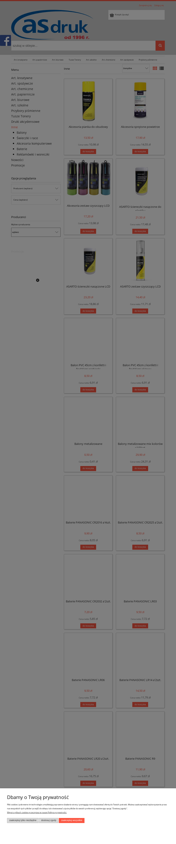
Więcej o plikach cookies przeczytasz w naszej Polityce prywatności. (37, 812)
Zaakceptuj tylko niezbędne (22, 820)
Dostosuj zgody (48, 820)
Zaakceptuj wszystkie (71, 820)
